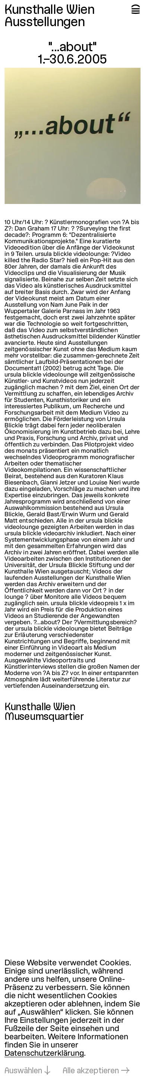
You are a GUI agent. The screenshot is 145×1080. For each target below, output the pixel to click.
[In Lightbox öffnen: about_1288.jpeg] (72, 136)
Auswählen (23, 1071)
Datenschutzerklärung (44, 1053)
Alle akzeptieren (91, 1071)
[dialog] (72, 1017)
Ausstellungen (44, 23)
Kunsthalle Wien (49, 10)
